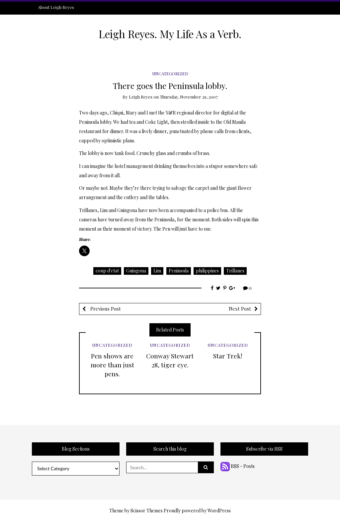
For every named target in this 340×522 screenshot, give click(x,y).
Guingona (136, 270)
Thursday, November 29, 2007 (189, 97)
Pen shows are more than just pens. (112, 364)
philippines (207, 270)
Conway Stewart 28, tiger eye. (170, 360)
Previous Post (105, 308)
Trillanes (235, 270)
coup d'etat (107, 270)
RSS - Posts (237, 466)
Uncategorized (170, 73)
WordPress (219, 510)
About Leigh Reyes (56, 7)
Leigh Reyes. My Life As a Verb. (170, 34)
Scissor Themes (146, 510)
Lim (157, 270)
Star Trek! (227, 355)
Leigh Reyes (140, 97)
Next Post (240, 308)
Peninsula (179, 270)
